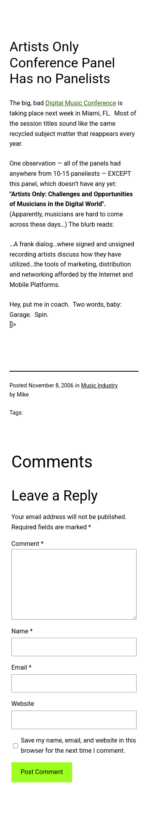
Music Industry (99, 385)
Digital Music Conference (80, 103)
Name (22, 631)
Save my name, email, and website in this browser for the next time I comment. (78, 745)
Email (21, 667)
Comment (27, 543)
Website (22, 703)
